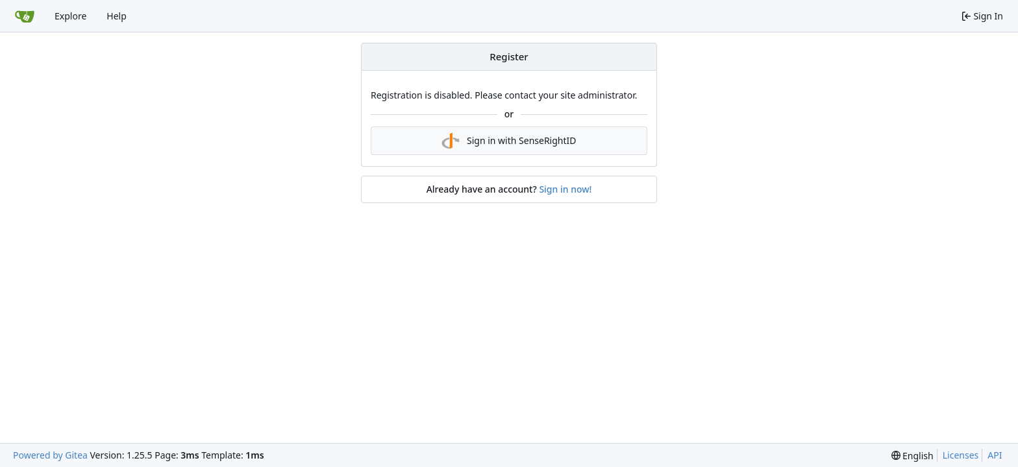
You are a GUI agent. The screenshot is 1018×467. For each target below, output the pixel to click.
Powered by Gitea (50, 455)
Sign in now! (565, 189)
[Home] (24, 16)
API (994, 455)
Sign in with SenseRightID (508, 141)
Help (116, 16)
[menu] (912, 455)
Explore (70, 16)
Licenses (961, 455)
